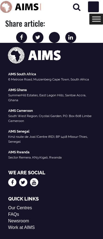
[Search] (77, 7)
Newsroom (18, 221)
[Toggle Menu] (96, 19)
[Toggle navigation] (93, 6)
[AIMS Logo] (20, 7)
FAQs (13, 214)
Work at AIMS (21, 227)
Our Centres (20, 207)
